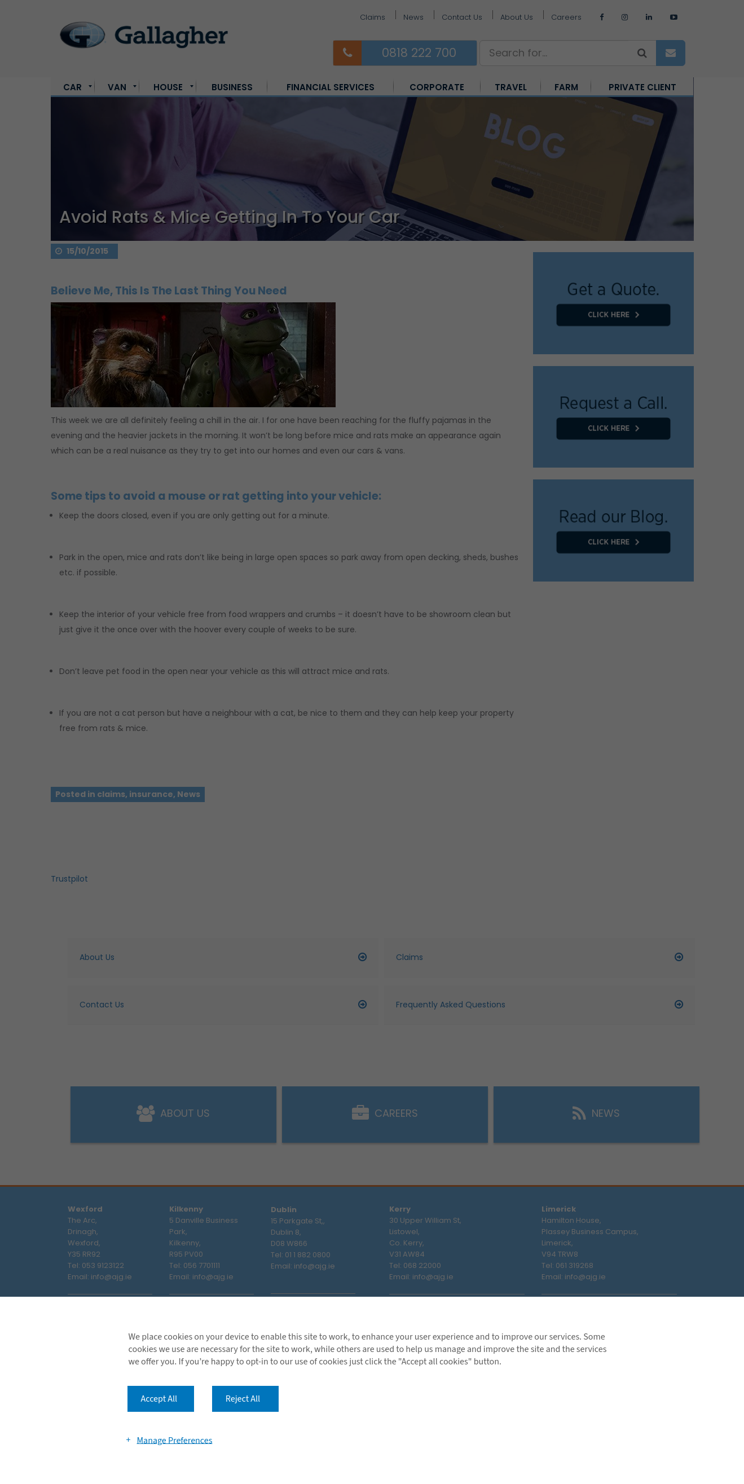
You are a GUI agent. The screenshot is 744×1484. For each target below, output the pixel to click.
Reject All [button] (243, 1399)
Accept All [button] (159, 1399)
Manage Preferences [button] (174, 1440)
